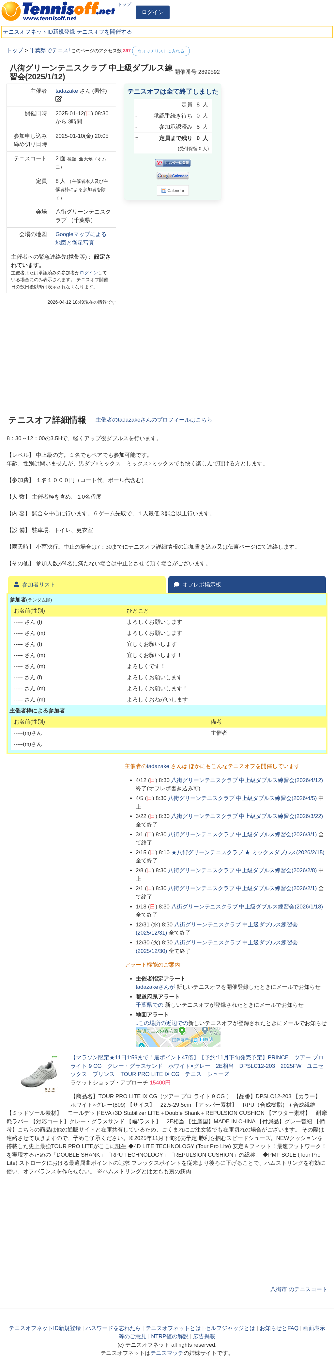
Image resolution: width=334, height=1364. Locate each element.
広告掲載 (204, 1336)
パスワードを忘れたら (113, 1328)
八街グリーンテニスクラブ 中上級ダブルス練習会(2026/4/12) (247, 780)
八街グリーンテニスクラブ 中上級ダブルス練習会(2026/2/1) (242, 888)
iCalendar (172, 190)
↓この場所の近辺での (162, 1023)
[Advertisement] (278, 86)
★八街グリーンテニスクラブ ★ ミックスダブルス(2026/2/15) (248, 852)
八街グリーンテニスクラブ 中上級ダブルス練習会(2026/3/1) (242, 834)
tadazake (66, 91)
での (150, 1005)
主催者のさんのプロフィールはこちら (154, 420)
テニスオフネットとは (173, 1328)
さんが (156, 987)
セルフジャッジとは (230, 1328)
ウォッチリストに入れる (161, 51)
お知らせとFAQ (279, 1328)
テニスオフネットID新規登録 (39, 32)
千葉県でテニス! (50, 50)
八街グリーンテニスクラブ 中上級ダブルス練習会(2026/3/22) (247, 816)
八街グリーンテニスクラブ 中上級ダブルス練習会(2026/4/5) (242, 798)
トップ (124, 4)
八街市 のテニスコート (298, 1289)
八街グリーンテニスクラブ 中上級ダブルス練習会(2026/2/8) (242, 870)
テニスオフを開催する (104, 32)
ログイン (153, 12)
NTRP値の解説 (169, 1336)
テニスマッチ (167, 1353)
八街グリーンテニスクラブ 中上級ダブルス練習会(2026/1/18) (247, 907)
